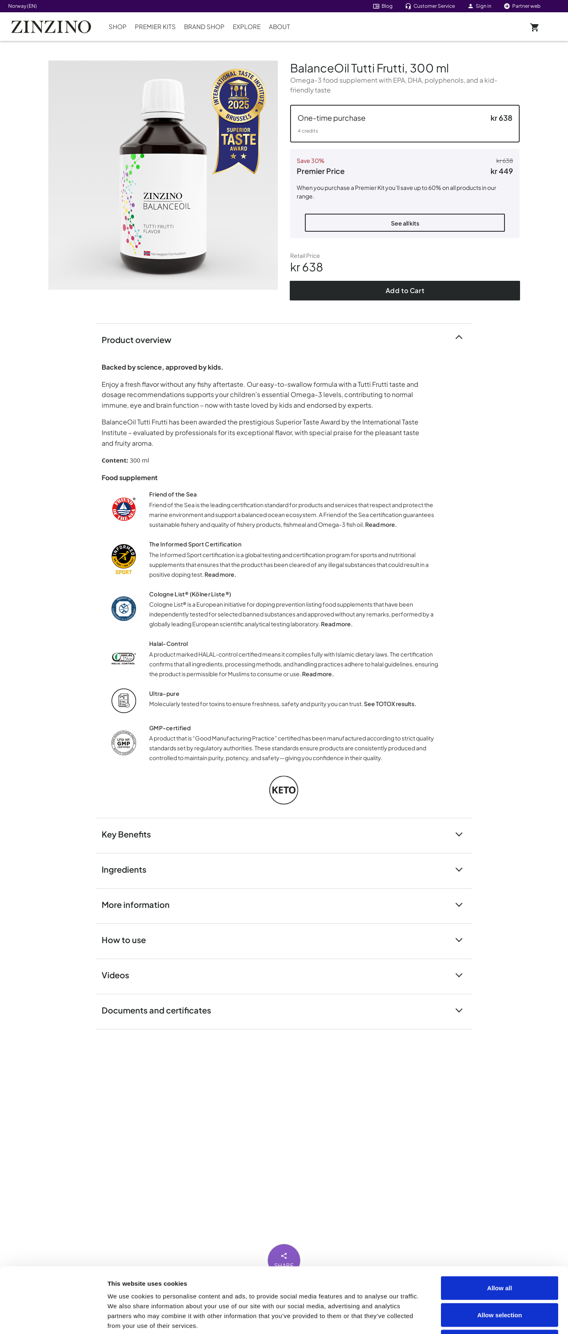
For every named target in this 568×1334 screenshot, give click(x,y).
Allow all (499, 1226)
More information (140, 904)
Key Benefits (131, 833)
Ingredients (129, 868)
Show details (464, 1317)
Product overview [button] (141, 339)
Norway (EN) (22, 6)
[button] (405, 123)
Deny (499, 1280)
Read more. (381, 524)
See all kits (405, 223)
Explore (247, 26)
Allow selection (499, 1253)
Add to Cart (405, 290)
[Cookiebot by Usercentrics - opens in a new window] (53, 1318)
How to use (129, 939)
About (279, 26)
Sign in (479, 6)
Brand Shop (204, 26)
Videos (120, 974)
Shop (118, 26)
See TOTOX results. (390, 703)
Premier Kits (155, 26)
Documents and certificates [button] (161, 1009)
